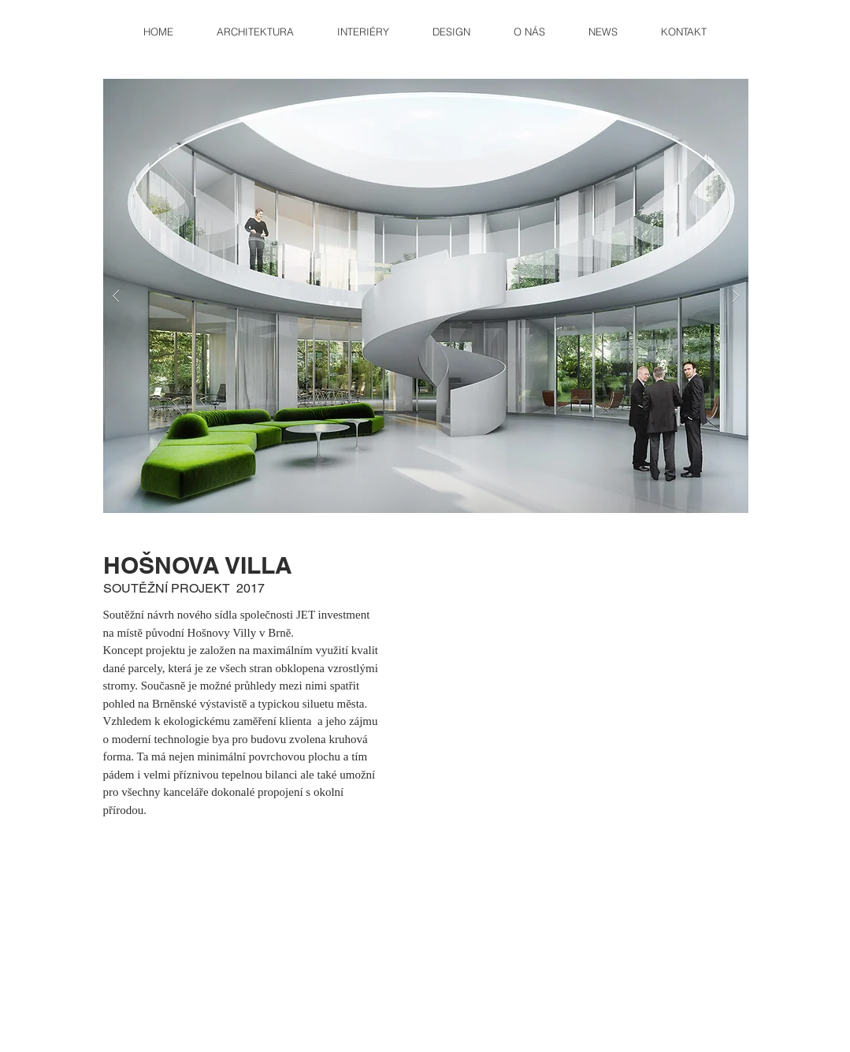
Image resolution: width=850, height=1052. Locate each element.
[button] (425, 296)
